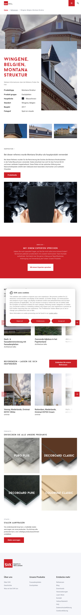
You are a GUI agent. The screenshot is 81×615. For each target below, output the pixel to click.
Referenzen (60, 582)
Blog (57, 585)
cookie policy (53, 313)
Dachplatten (33, 585)
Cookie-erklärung (62, 611)
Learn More (60, 595)
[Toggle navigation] (71, 3)
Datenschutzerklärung (64, 607)
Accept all (61, 321)
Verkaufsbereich (62, 601)
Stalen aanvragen (14, 540)
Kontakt (59, 598)
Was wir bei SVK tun (11, 588)
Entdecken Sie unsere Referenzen (63, 363)
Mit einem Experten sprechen (40, 267)
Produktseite (12, 175)
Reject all (20, 321)
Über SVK (7, 582)
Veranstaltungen (62, 592)
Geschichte (8, 585)
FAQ (57, 604)
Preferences (40, 321)
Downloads (60, 588)
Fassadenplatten (35, 582)
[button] (77, 322)
